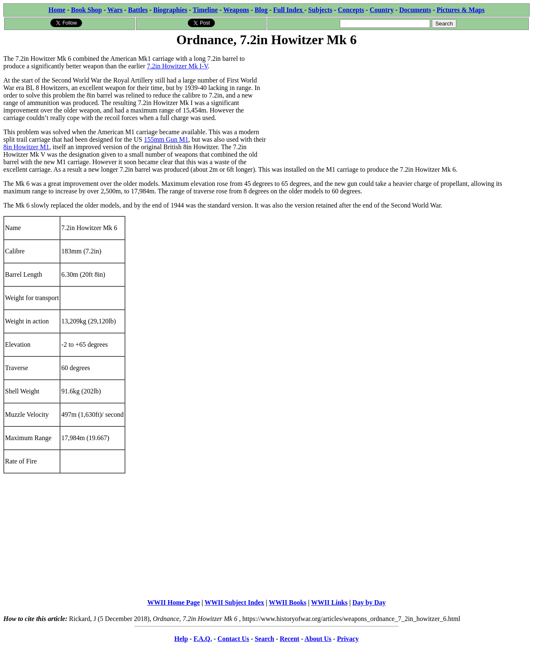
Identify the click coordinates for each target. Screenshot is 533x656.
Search (264, 638)
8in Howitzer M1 (26, 146)
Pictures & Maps (461, 9)
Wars (114, 9)
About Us (317, 638)
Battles (138, 9)
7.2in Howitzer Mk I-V (177, 66)
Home (56, 9)
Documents (415, 9)
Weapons (236, 9)
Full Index (288, 9)
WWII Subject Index (234, 602)
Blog (261, 9)
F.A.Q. (203, 638)
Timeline (205, 9)
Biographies (170, 9)
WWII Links (329, 602)
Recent (289, 638)
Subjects (320, 9)
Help (181, 638)
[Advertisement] (398, 107)
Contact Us (233, 638)
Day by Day (369, 602)
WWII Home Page (173, 602)
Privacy (348, 638)
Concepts (351, 9)
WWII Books (287, 602)
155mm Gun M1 (166, 139)
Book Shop (86, 9)
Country (382, 9)
